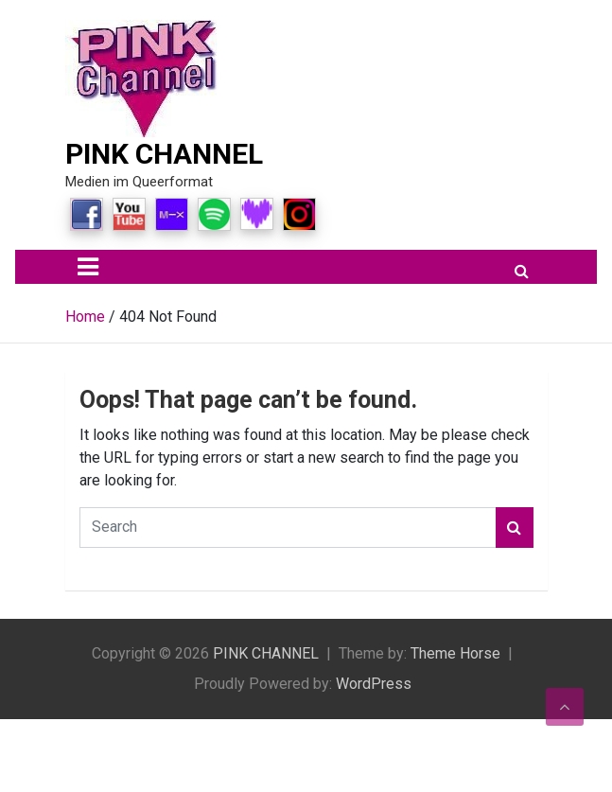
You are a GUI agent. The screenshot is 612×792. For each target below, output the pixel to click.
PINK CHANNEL (164, 153)
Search (514, 527)
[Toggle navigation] (88, 267)
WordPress (373, 684)
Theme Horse (455, 653)
